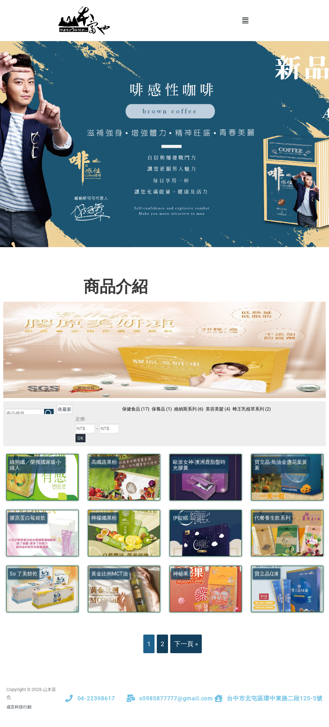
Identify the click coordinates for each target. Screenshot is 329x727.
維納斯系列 (188, 408)
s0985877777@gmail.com (176, 698)
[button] (245, 20)
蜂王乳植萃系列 (252, 408)
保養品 (162, 408)
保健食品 (135, 408)
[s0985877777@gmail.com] (130, 698)
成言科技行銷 (18, 707)
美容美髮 (218, 408)
